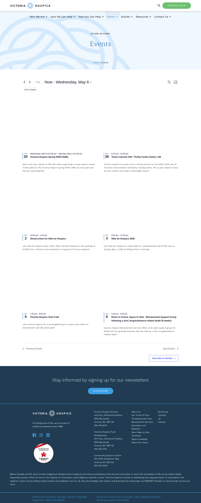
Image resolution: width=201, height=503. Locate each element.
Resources (144, 16)
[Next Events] (29, 82)
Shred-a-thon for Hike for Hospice (48, 238)
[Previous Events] (24, 82)
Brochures (163, 412)
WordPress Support (106, 500)
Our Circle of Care (140, 415)
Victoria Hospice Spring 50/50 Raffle (49, 157)
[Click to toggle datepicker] (68, 82)
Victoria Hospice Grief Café (44, 317)
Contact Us (162, 16)
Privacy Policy (115, 497)
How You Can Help (91, 16)
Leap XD (156, 497)
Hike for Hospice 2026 (123, 238)
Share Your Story (140, 442)
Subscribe (100, 391)
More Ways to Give (140, 432)
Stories (127, 16)
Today (38, 82)
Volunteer (136, 436)
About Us (136, 412)
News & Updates (139, 439)
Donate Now (177, 5)
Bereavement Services (142, 422)
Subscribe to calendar (162, 358)
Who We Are (39, 16)
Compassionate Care (142, 419)
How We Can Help (63, 16)
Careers (162, 422)
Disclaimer (102, 497)
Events (112, 16)
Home (96, 62)
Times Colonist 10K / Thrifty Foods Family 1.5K (136, 157)
